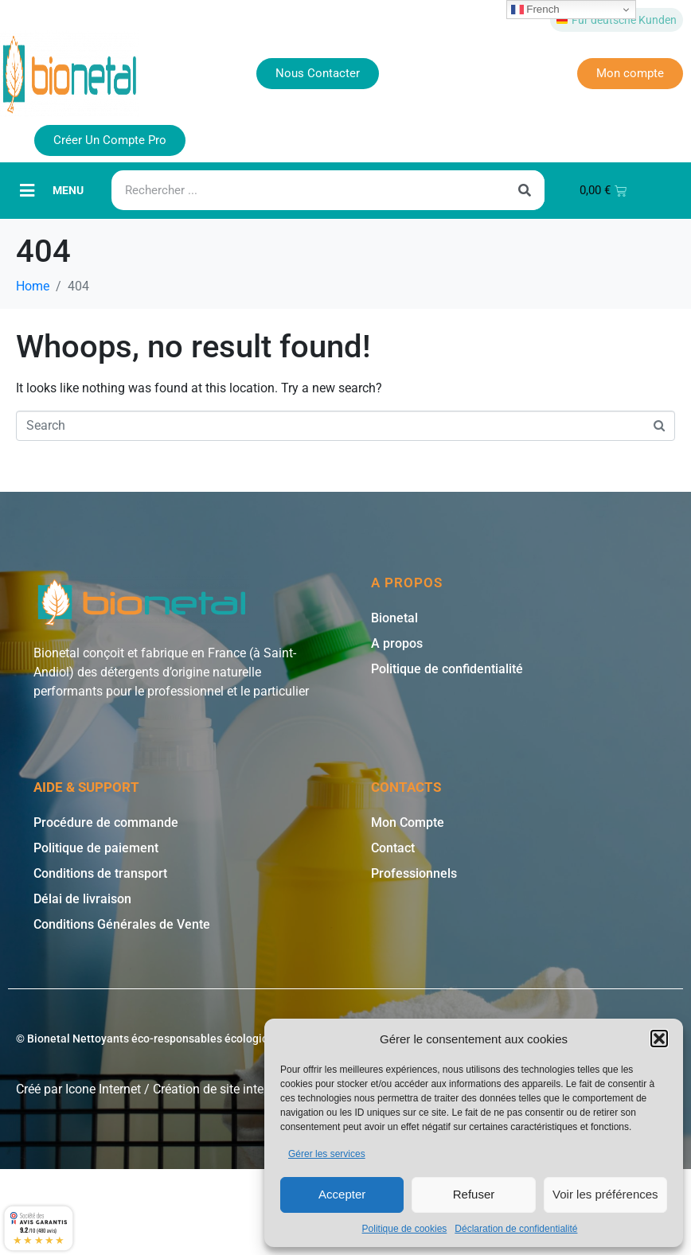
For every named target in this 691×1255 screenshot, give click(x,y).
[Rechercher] (525, 190)
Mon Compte (407, 822)
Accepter (341, 1194)
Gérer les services (326, 1154)
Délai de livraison (82, 898)
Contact (393, 848)
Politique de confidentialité (447, 668)
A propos (397, 643)
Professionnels (414, 873)
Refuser (474, 1194)
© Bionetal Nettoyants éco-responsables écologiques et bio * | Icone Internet (209, 1038)
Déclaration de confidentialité (516, 1228)
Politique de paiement (95, 848)
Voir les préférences (605, 1194)
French (535, 9)
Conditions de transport (100, 873)
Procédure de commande (105, 822)
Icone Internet (103, 1089)
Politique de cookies (404, 1228)
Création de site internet (219, 1089)
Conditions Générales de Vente (121, 924)
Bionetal (394, 618)
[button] (659, 1038)
